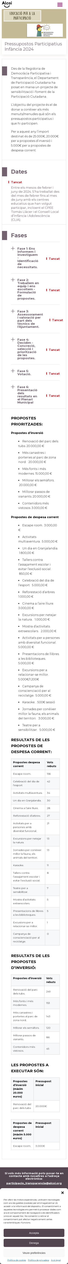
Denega (34, 1242)
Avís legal (56, 1260)
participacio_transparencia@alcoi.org (34, 1183)
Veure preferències (34, 1252)
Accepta (34, 1232)
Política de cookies (16, 1260)
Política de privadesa (38, 1260)
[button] (62, 1193)
